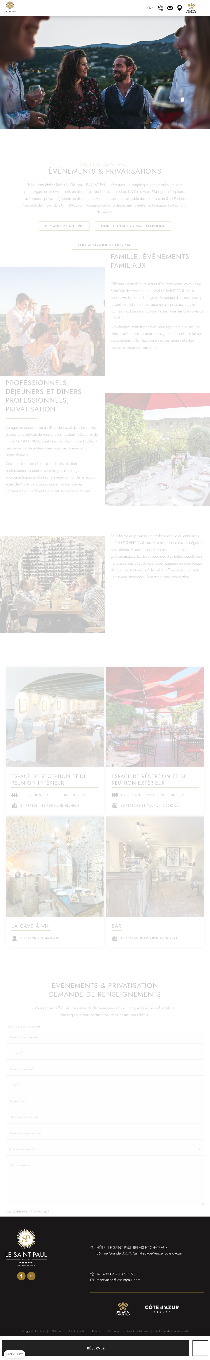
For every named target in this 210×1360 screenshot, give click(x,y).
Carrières (113, 1331)
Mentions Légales (137, 1331)
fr (149, 8)
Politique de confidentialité (172, 1331)
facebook (21, 1276)
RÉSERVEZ (96, 1348)
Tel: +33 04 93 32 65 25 (115, 1274)
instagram (31, 1276)
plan (179, 8)
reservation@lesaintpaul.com (170, 8)
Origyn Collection (33, 1331)
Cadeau (200, 1348)
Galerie (56, 1331)
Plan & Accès (76, 1331)
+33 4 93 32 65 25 (160, 8)
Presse (96, 1331)
